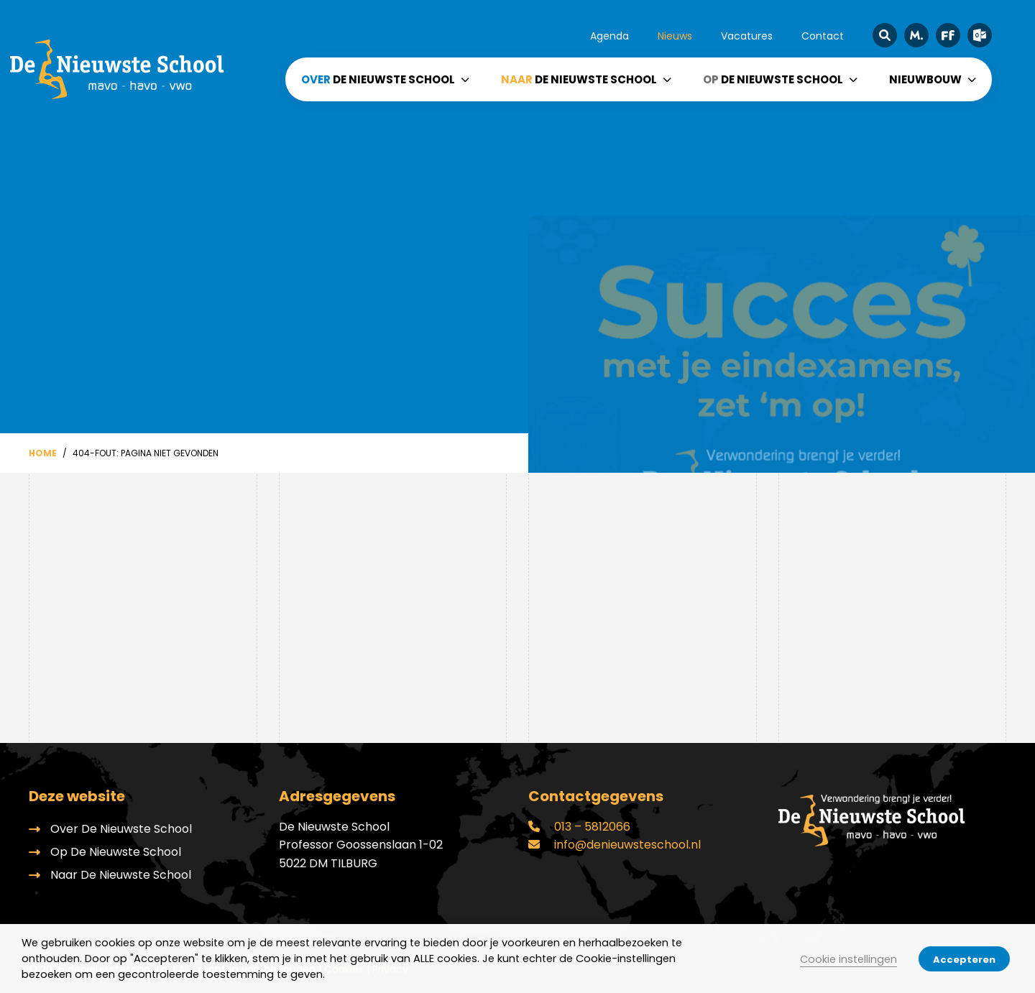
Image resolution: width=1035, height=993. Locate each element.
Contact (822, 36)
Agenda (609, 36)
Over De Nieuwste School (121, 829)
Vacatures (747, 36)
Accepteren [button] (964, 959)
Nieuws (675, 36)
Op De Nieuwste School (115, 852)
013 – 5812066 (579, 826)
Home (43, 453)
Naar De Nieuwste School (120, 875)
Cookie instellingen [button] (848, 959)
